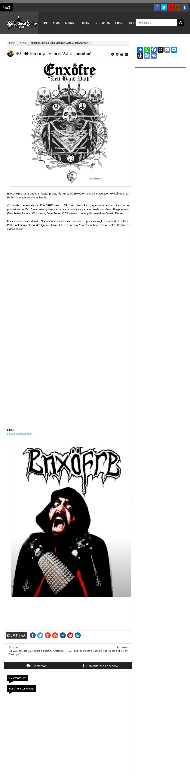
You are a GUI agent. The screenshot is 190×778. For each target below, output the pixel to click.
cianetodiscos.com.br (19, 433)
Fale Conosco (135, 23)
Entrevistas (102, 23)
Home (44, 23)
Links (118, 23)
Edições (84, 23)
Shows (69, 23)
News (56, 23)
